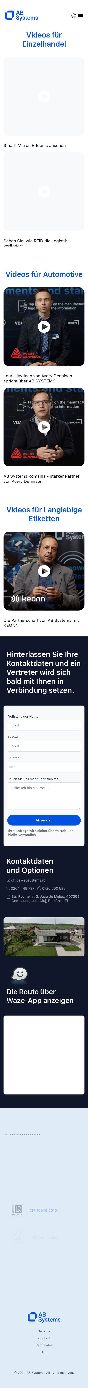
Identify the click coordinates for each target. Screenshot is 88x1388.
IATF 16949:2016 (34, 1211)
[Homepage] (44, 1317)
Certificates (44, 1345)
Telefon (13, 758)
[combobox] (11, 767)
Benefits (44, 1331)
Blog (44, 1352)
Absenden (44, 820)
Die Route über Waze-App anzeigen (40, 986)
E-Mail (13, 737)
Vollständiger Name (23, 716)
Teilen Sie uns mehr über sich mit (33, 779)
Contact (44, 1338)
